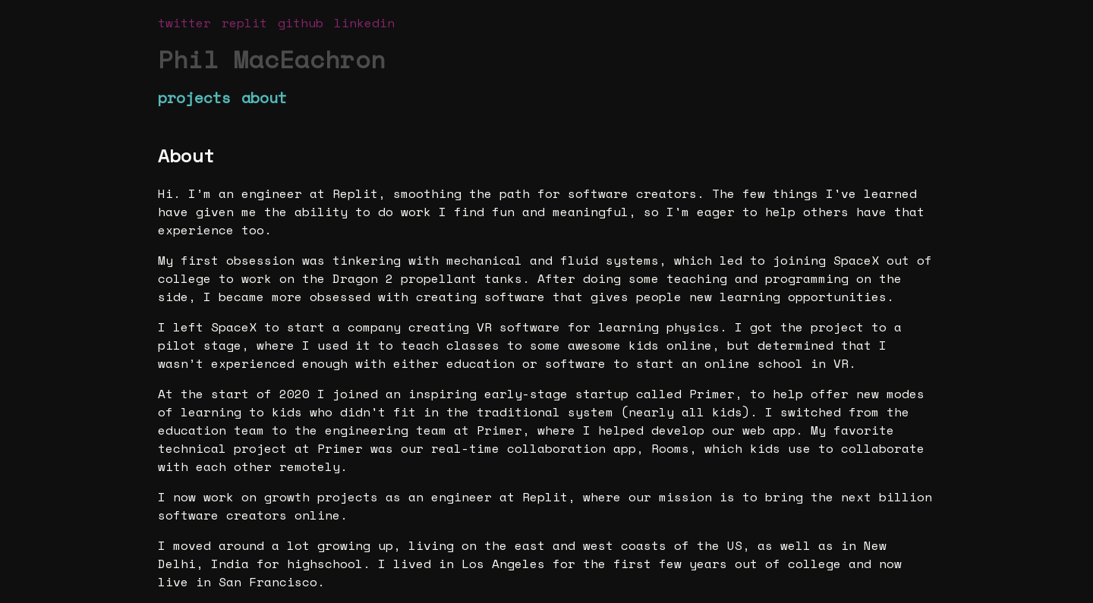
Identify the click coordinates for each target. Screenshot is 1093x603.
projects (194, 97)
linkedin (364, 23)
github (300, 23)
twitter (184, 23)
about (264, 97)
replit (244, 23)
